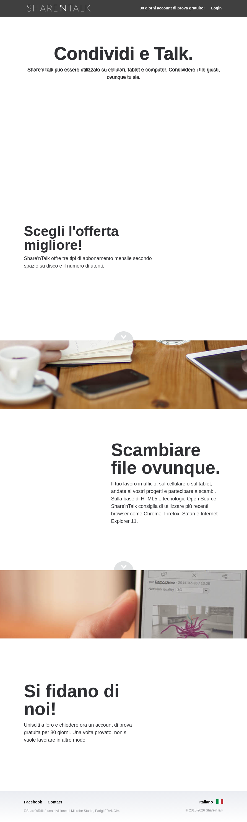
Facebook (33, 802)
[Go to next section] (123, 98)
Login (216, 8)
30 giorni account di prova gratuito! (172, 8)
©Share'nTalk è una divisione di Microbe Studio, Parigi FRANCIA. (72, 811)
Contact (55, 802)
